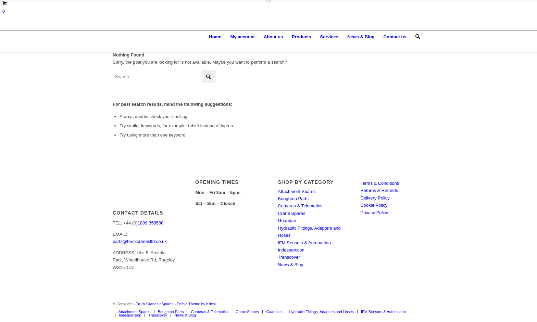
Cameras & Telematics (300, 205)
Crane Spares (291, 213)
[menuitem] (215, 37)
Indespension (291, 250)
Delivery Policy (374, 198)
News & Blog (290, 264)
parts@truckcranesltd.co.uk (140, 241)
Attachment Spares (297, 191)
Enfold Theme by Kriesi (196, 304)
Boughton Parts (293, 198)
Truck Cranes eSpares (155, 304)
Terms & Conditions (379, 183)
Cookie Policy (373, 205)
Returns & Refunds (379, 190)
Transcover (289, 257)
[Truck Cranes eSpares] (164, 37)
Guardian (287, 220)
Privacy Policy (374, 212)
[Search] (417, 37)
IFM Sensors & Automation (304, 242)
